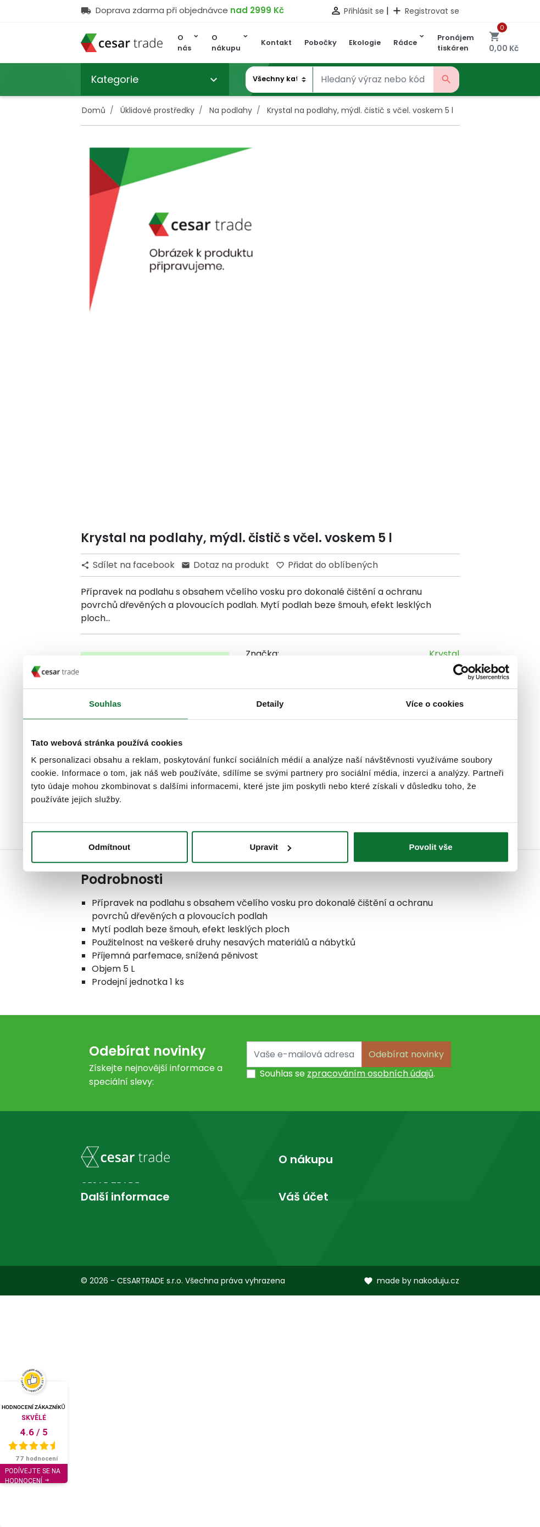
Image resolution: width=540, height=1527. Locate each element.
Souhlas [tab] (105, 703)
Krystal (444, 653)
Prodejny (100, 1369)
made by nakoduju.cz (411, 1512)
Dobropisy (301, 1405)
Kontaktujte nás (313, 1220)
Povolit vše (430, 847)
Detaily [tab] (270, 703)
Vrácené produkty (318, 1369)
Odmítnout (109, 847)
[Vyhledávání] (373, 79)
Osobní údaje (307, 1352)
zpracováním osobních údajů (370, 1073)
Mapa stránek (309, 1238)
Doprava (297, 1185)
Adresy (294, 1422)
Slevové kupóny (312, 1440)
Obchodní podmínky (323, 1203)
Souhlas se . (347, 1073)
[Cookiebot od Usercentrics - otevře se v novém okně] (461, 671)
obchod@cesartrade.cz (146, 1299)
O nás (93, 1352)
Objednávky (304, 1387)
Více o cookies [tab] (435, 703)
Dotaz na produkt (225, 565)
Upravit (270, 847)
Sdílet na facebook (129, 565)
